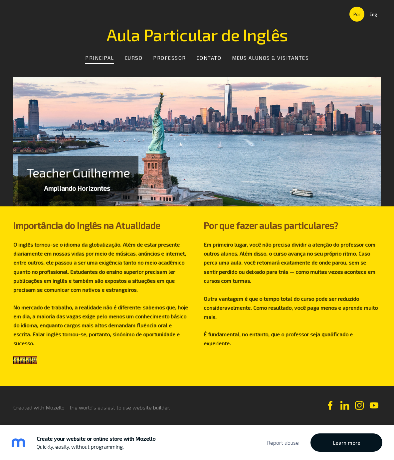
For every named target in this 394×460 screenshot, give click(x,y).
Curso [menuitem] (134, 58)
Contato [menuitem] (209, 58)
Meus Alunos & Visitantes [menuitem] (270, 58)
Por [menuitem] (356, 14)
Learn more (346, 442)
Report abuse (283, 442)
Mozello (55, 407)
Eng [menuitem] (373, 14)
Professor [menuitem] (169, 58)
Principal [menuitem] (99, 58)
